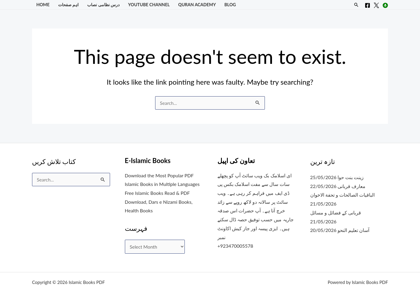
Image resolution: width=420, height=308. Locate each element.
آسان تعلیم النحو (353, 230)
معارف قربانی (351, 186)
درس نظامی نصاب (103, 4)
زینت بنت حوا (351, 177)
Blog (230, 4)
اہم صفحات (68, 4)
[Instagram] (385, 5)
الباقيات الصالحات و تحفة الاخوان (342, 195)
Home (43, 4)
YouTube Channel (149, 4)
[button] (356, 4)
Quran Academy (197, 4)
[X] (376, 5)
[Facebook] (367, 5)
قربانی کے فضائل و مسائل (335, 212)
